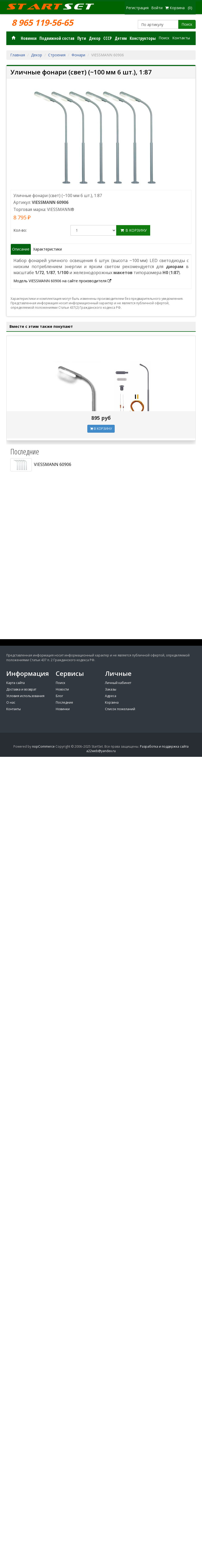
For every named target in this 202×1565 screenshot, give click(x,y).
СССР (107, 38)
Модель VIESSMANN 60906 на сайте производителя (62, 280)
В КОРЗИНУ (101, 428)
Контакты (181, 37)
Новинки (29, 38)
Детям (121, 38)
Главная (17, 54)
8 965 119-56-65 (42, 22)
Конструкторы (143, 38)
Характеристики (47, 249)
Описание (20, 249)
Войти (157, 7)
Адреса (110, 696)
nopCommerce (43, 746)
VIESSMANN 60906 (40, 464)
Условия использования (25, 696)
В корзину (133, 230)
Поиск (186, 24)
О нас (10, 702)
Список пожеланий (120, 709)
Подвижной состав (56, 38)
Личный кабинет (118, 683)
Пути (81, 38)
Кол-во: (20, 230)
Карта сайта (15, 683)
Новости (62, 689)
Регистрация (137, 7)
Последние (64, 702)
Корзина (112, 702)
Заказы (110, 689)
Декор (94, 38)
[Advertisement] (101, 600)
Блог (59, 696)
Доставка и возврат (21, 689)
